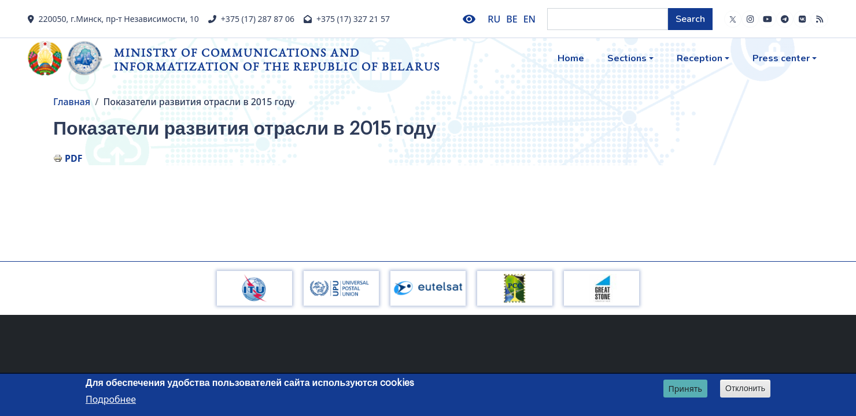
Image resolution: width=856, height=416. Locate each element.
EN (529, 19)
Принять (685, 389)
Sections (627, 58)
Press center (781, 58)
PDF (73, 158)
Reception (699, 58)
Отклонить (745, 388)
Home (571, 58)
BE (511, 19)
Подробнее (111, 400)
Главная (71, 101)
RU (494, 19)
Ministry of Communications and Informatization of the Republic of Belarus (277, 59)
